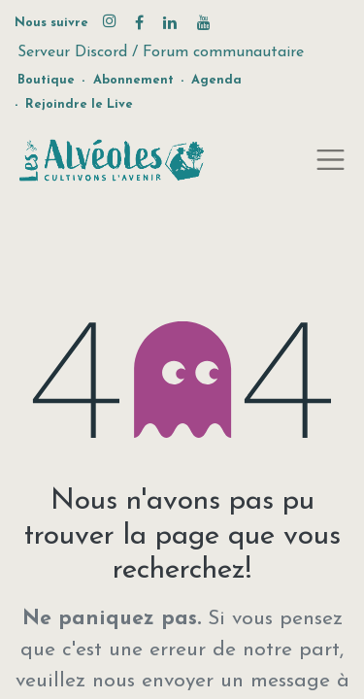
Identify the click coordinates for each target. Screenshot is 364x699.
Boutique (46, 80)
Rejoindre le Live (79, 104)
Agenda (216, 80)
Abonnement (133, 80)
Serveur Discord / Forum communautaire (160, 52)
